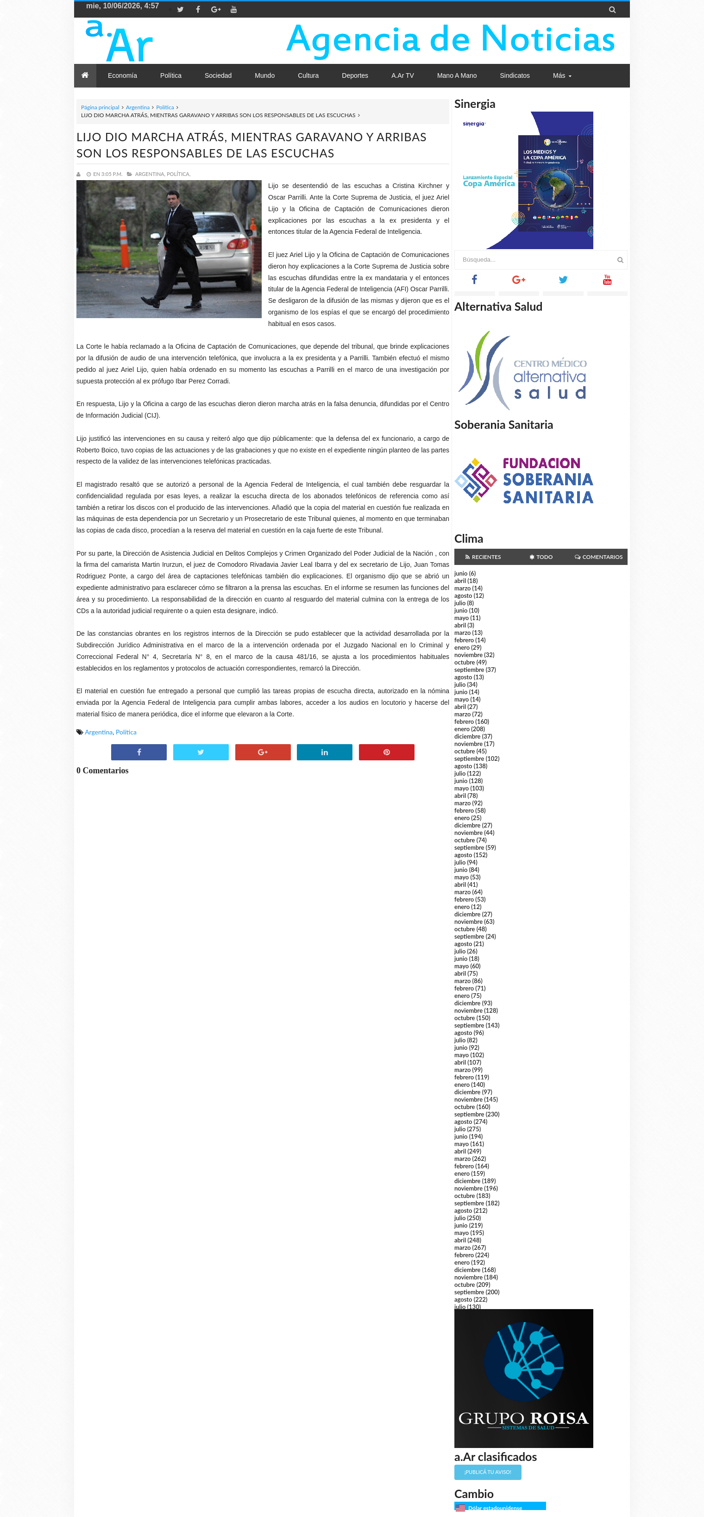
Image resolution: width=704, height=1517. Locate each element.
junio (460, 573)
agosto (463, 595)
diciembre (467, 736)
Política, (179, 174)
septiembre (469, 669)
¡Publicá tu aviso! (488, 1472)
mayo (461, 617)
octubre (464, 662)
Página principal (100, 107)
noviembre (468, 654)
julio (459, 603)
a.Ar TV (402, 75)
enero (462, 647)
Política (165, 107)
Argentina (138, 107)
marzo (462, 588)
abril (460, 580)
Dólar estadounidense (495, 1507)
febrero (464, 640)
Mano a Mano (457, 75)
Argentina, (150, 174)
